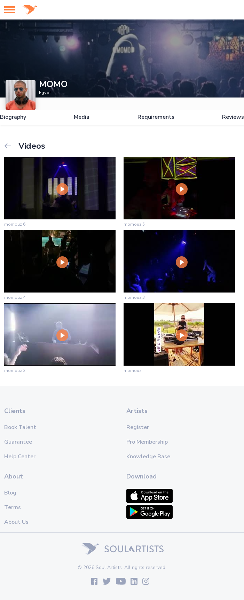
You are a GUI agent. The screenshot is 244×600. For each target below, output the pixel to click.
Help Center (20, 456)
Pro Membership (147, 441)
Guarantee (18, 441)
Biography (13, 117)
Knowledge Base (148, 456)
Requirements (155, 117)
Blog (10, 492)
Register (137, 427)
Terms (12, 507)
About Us (16, 522)
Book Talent (20, 427)
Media (81, 117)
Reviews (233, 117)
